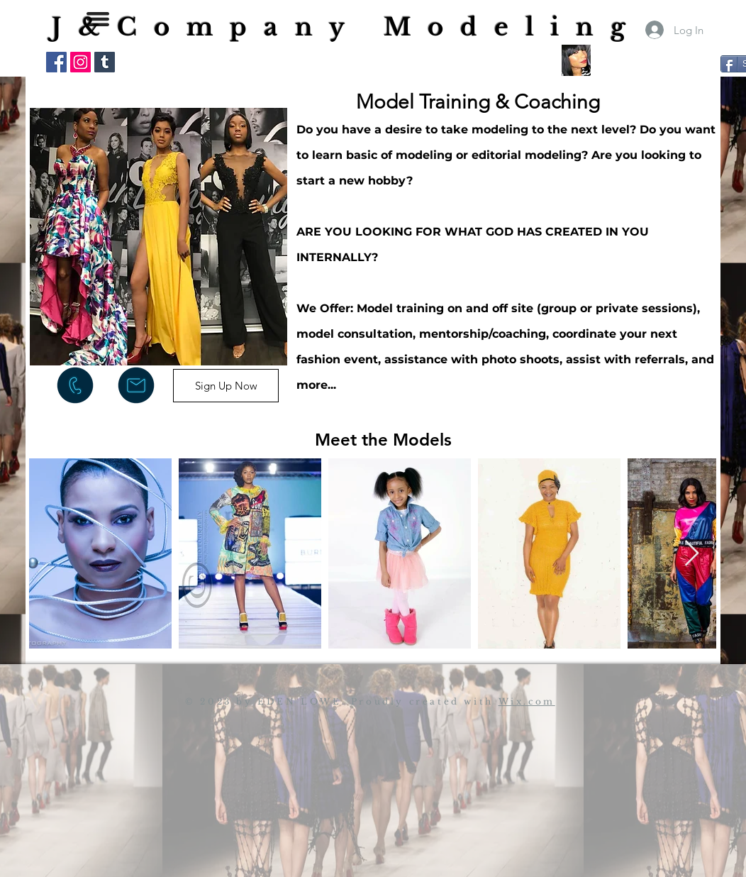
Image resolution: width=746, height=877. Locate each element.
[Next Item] (692, 554)
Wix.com (527, 701)
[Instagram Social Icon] (80, 62)
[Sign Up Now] (226, 385)
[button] (98, 19)
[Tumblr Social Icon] (104, 62)
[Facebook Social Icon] (56, 62)
